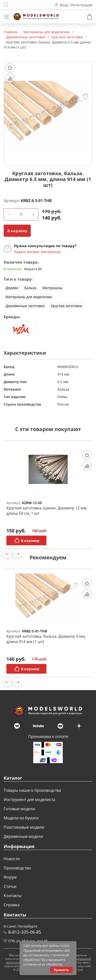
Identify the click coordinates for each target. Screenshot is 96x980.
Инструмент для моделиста (29, 799)
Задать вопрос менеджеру (37, 251)
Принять (61, 970)
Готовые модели (19, 808)
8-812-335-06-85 (24, 932)
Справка (12, 904)
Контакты (12, 895)
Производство (17, 868)
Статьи (10, 886)
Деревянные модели (23, 836)
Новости (12, 858)
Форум (10, 877)
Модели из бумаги (21, 818)
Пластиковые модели (24, 827)
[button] (7, 554)
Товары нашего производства (32, 790)
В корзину (17, 231)
